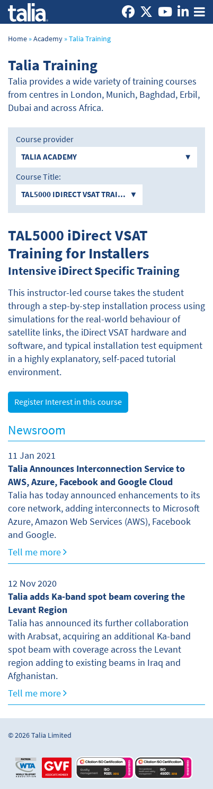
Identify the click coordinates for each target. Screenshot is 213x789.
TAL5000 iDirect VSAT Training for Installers (78, 244)
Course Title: (38, 177)
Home (17, 39)
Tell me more (37, 552)
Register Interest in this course (68, 401)
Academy (48, 39)
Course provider (45, 139)
